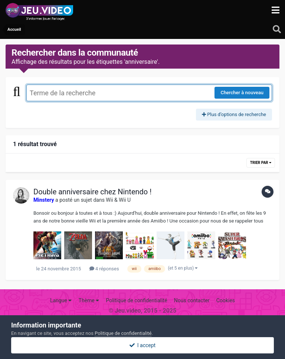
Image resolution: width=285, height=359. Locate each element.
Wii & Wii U (118, 200)
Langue (61, 300)
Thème (89, 300)
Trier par (260, 163)
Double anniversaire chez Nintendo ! (92, 191)
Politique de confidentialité (136, 300)
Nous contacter (192, 300)
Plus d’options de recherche (234, 114)
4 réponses (104, 268)
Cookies (225, 300)
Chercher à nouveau (241, 92)
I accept (142, 345)
